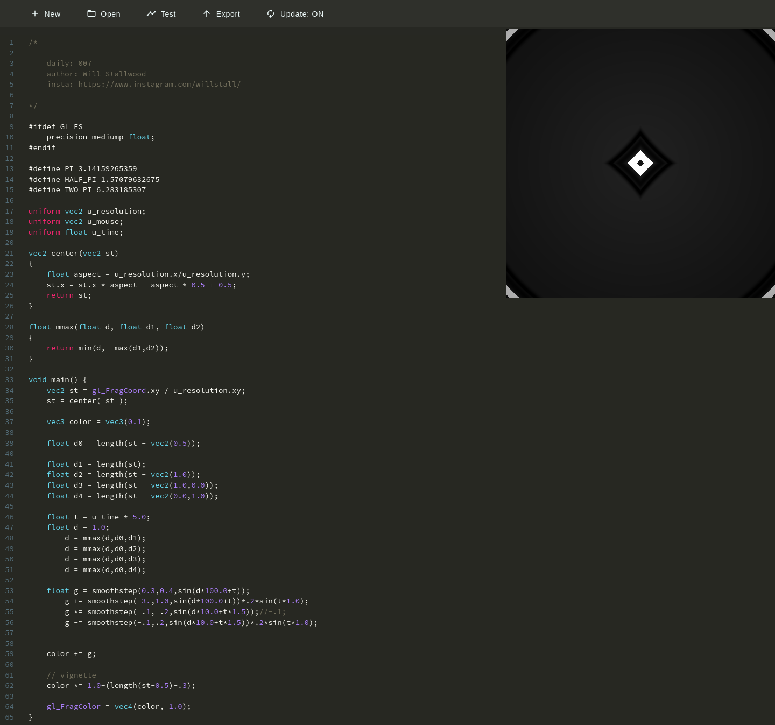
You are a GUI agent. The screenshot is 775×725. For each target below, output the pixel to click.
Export (221, 13)
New (45, 13)
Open (104, 13)
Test (161, 13)
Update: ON (295, 13)
